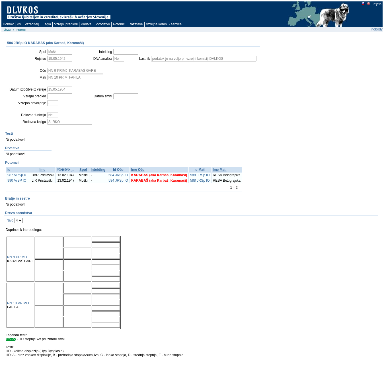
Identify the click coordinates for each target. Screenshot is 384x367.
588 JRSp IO (200, 175)
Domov (8, 24)
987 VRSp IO (17, 175)
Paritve (86, 24)
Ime (43, 170)
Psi (19, 24)
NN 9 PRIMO (17, 257)
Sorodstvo (102, 24)
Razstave (136, 24)
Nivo (10, 220)
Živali (7, 29)
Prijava (376, 4)
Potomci (119, 24)
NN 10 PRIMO (18, 303)
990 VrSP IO (16, 181)
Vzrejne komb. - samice (164, 24)
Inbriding (98, 170)
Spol (83, 170)
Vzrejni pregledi (66, 24)
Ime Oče (138, 170)
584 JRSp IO (118, 175)
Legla (47, 24)
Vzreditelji (32, 24)
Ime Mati (220, 170)
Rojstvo (63, 169)
